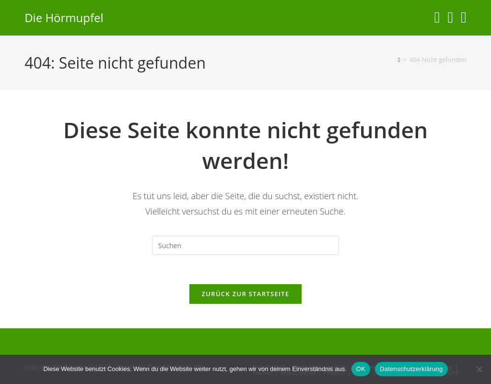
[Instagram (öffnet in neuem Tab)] (437, 17)
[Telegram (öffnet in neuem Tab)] (463, 17)
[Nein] (479, 369)
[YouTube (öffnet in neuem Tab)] (450, 17)
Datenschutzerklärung (411, 368)
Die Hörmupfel (63, 17)
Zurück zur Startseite (246, 293)
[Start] (399, 59)
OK (360, 368)
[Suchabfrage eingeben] (245, 245)
